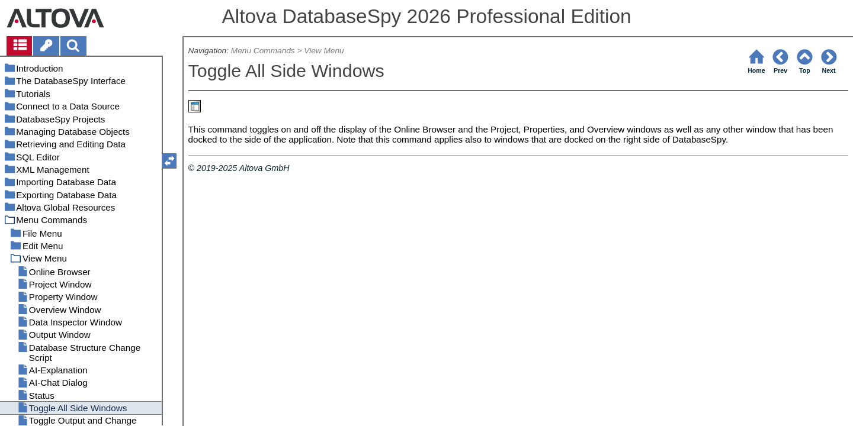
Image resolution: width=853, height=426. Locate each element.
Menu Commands (263, 50)
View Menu (324, 50)
